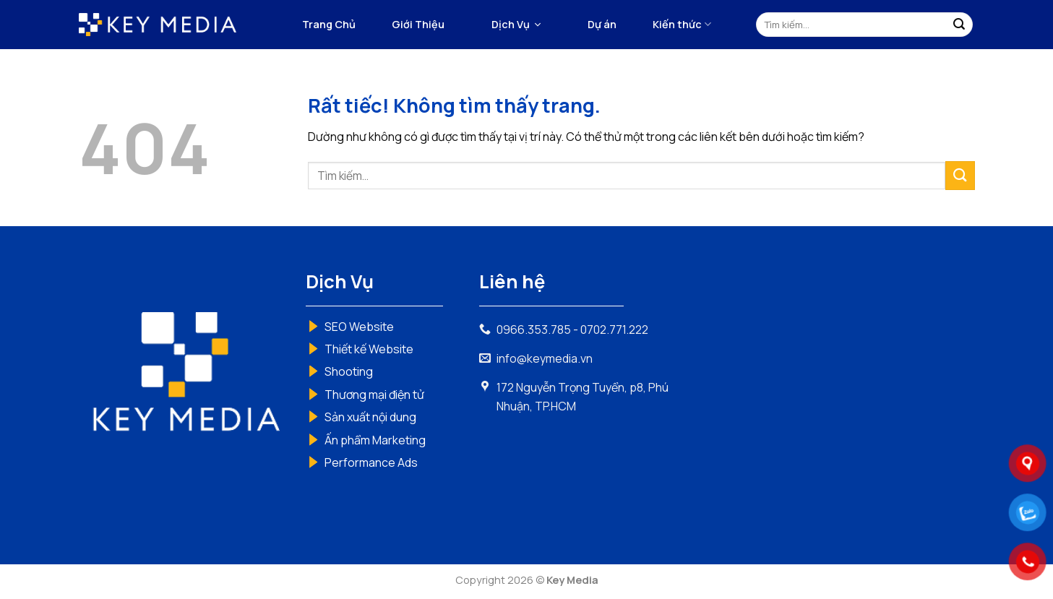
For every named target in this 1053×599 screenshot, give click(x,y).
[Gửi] (959, 24)
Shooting (349, 371)
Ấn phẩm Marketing (375, 440)
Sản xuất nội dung (370, 417)
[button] (516, 25)
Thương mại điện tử (374, 394)
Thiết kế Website (369, 349)
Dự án (602, 24)
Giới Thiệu (418, 24)
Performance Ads (371, 462)
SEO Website (359, 327)
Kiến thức (682, 24)
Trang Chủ (329, 24)
